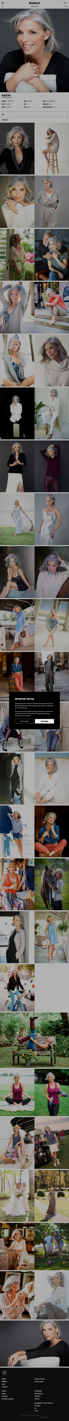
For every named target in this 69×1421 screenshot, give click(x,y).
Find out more (24, 721)
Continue (44, 721)
